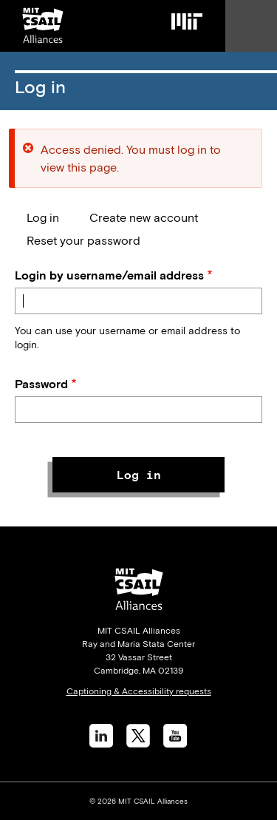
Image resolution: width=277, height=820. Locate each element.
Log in (43, 217)
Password (41, 383)
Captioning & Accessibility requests (138, 691)
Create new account (143, 217)
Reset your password (83, 240)
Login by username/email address (109, 275)
